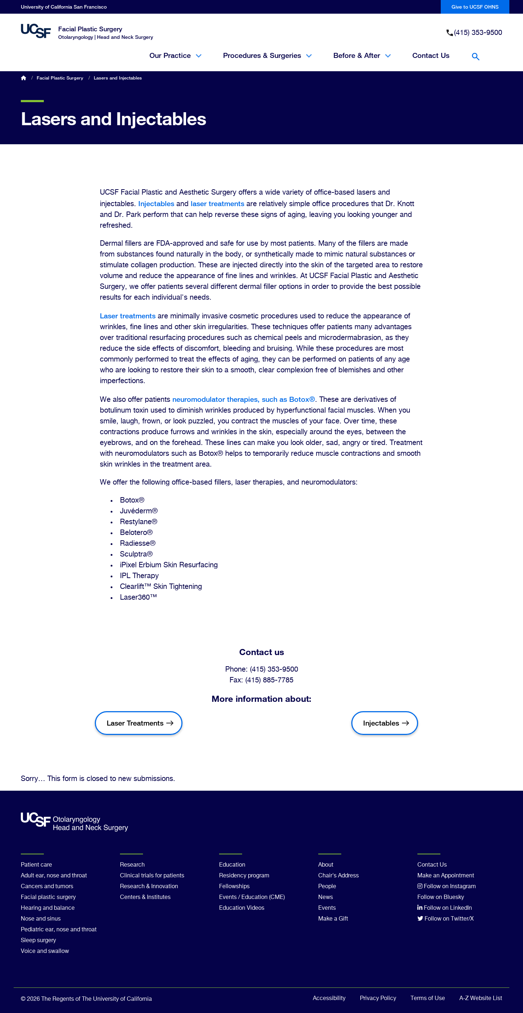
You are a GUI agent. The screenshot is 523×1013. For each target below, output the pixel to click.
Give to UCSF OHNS (475, 7)
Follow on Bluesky (440, 897)
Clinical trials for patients (152, 876)
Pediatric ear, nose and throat (59, 930)
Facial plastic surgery (48, 897)
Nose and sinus (41, 919)
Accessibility (329, 998)
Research (132, 865)
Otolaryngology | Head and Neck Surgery (105, 37)
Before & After (362, 61)
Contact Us (430, 55)
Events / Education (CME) (252, 897)
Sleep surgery (38, 941)
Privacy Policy (378, 998)
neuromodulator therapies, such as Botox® (243, 399)
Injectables (156, 203)
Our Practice (175, 61)
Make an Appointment (445, 876)
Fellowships (234, 887)
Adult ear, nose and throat (54, 876)
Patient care (36, 865)
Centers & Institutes (145, 897)
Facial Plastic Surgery (90, 29)
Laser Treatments (135, 723)
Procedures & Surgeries (267, 61)
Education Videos (241, 908)
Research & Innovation (149, 887)
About (325, 865)
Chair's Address (338, 876)
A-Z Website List (480, 998)
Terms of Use (428, 998)
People (327, 887)
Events (327, 908)
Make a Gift (333, 919)
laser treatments (217, 203)
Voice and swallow (45, 951)
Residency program (244, 876)
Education (232, 865)
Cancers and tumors (47, 887)
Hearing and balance (48, 908)
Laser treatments (128, 316)
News (325, 897)
